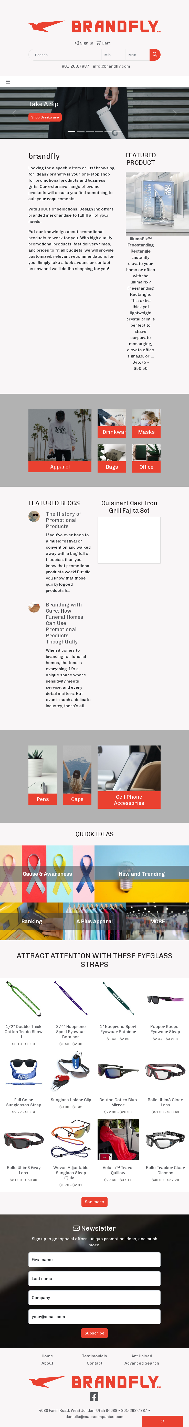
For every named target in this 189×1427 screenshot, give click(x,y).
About (47, 1363)
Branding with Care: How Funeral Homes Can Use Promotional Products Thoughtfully (64, 623)
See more (94, 1201)
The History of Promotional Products (63, 520)
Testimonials (94, 1356)
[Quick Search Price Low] (113, 55)
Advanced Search (141, 1363)
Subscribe (94, 1333)
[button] (14, 113)
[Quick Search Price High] (137, 55)
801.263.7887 (75, 66)
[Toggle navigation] (8, 81)
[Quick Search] (65, 55)
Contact (94, 1363)
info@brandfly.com (111, 66)
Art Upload (141, 1356)
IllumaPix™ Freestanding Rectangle (141, 245)
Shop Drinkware (45, 117)
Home (47, 1356)
